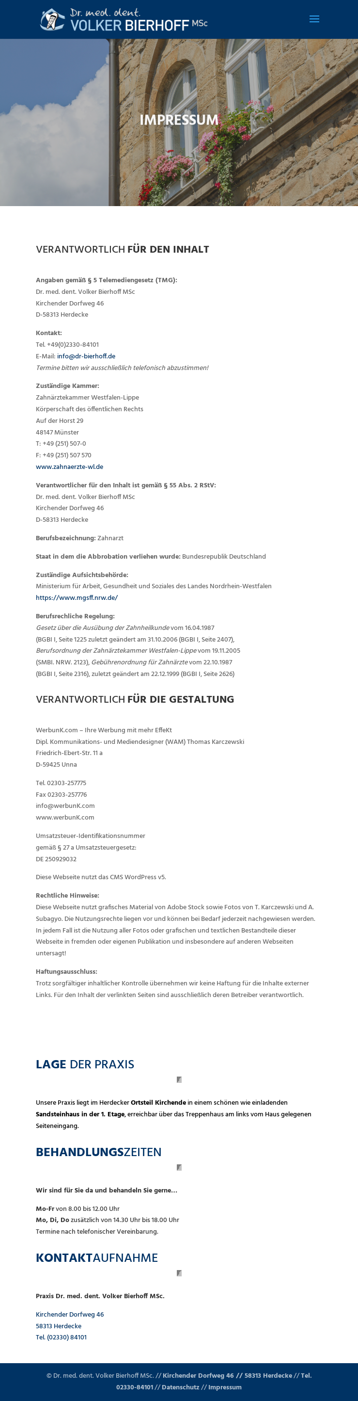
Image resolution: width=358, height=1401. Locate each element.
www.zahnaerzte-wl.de (69, 467)
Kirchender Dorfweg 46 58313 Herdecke (70, 1320)
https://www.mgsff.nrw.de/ (77, 598)
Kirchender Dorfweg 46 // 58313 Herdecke (227, 1376)
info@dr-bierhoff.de (86, 356)
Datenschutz (181, 1387)
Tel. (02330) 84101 (61, 1337)
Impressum (225, 1387)
